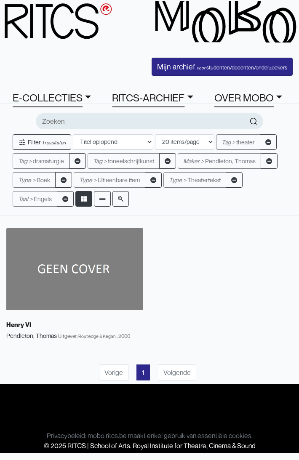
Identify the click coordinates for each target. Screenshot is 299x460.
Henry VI (18, 324)
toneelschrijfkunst (123, 161)
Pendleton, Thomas (219, 161)
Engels (35, 198)
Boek (34, 179)
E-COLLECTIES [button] (48, 98)
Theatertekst (195, 179)
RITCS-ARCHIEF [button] (148, 98)
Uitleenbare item (109, 179)
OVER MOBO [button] (244, 98)
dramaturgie (41, 161)
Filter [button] (42, 142)
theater (238, 142)
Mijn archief (222, 66)
